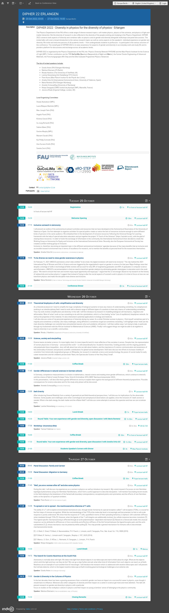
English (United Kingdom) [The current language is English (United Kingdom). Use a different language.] (144, 3)
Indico (28, 609)
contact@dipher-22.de (47, 188)
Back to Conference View (45, 3)
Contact (75, 609)
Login (164, 3)
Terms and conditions (87, 609)
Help (68, 609)
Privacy (100, 609)
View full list (45, 191)
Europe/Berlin (122, 3)
